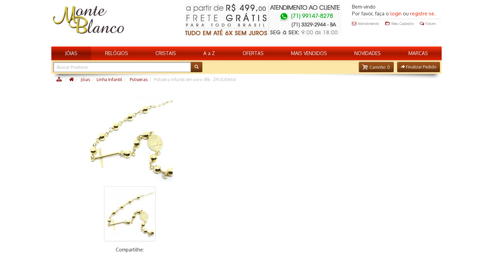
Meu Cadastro (399, 23)
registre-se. (422, 13)
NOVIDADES (367, 53)
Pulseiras (138, 79)
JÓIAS (71, 53)
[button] (376, 67)
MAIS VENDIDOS (309, 53)
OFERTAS (253, 53)
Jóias (85, 79)
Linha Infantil (109, 79)
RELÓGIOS (116, 53)
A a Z (209, 53)
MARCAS (418, 53)
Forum (427, 23)
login (396, 13)
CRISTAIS (165, 53)
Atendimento (365, 23)
